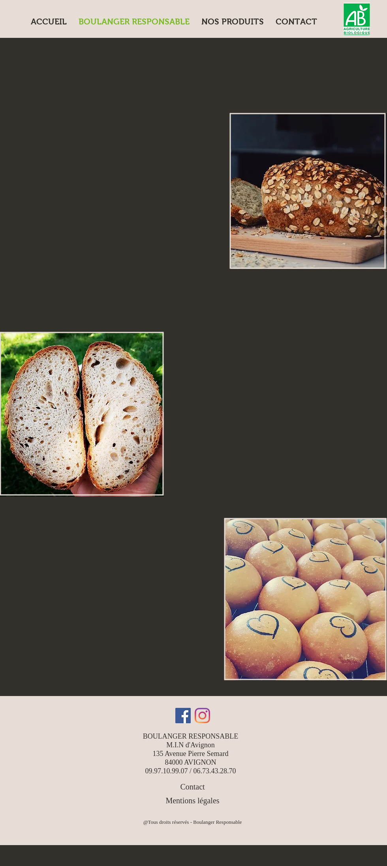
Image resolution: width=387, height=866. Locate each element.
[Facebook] (183, 715)
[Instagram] (202, 715)
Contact (192, 786)
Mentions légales (192, 800)
